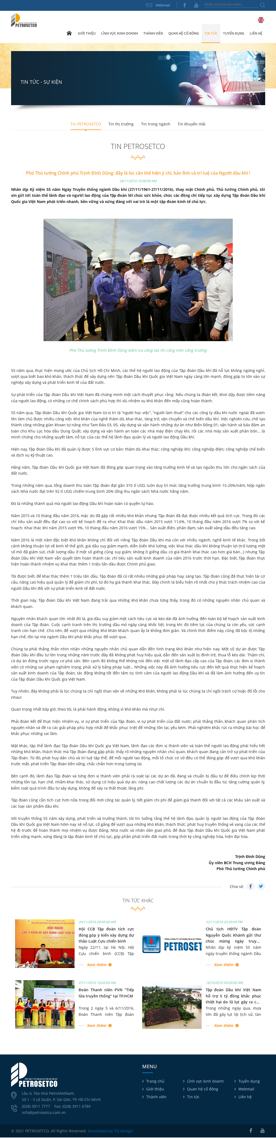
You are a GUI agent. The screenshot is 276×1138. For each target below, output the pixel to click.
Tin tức (193, 1097)
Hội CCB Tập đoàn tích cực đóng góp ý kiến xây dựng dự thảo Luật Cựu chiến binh (106, 935)
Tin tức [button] (211, 33)
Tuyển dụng (233, 33)
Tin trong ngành (156, 124)
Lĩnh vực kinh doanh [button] (119, 33)
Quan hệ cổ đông (202, 1089)
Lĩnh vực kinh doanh (205, 1081)
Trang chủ (69, 33)
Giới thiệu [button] (87, 33)
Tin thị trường (120, 124)
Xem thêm (96, 965)
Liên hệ (256, 33)
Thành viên (156, 1097)
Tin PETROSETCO (84, 124)
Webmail (163, 5)
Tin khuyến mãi (193, 124)
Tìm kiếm (262, 5)
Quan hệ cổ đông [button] (183, 33)
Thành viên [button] (153, 33)
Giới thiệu (155, 1089)
